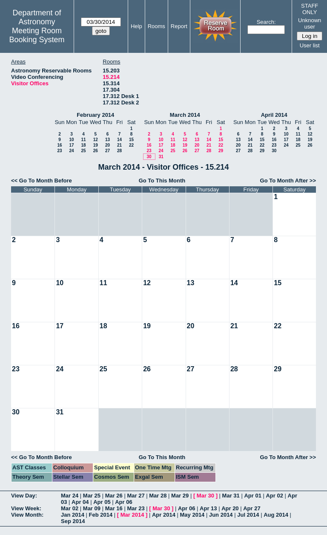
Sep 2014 (73, 521)
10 (71, 139)
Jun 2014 (221, 515)
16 (59, 145)
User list (310, 45)
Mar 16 (114, 508)
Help (136, 26)
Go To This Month (162, 180)
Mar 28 (157, 495)
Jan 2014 (72, 515)
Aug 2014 (276, 515)
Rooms (156, 26)
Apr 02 (274, 495)
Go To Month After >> (288, 180)
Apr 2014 (163, 515)
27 (107, 150)
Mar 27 (135, 495)
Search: (266, 22)
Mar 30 (205, 495)
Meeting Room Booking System (36, 35)
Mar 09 (91, 508)
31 (161, 156)
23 (59, 150)
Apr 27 (251, 508)
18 (83, 145)
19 (95, 145)
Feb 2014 (101, 515)
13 (107, 139)
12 (95, 139)
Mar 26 (114, 495)
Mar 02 (69, 508)
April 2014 (274, 115)
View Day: (24, 495)
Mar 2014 (132, 515)
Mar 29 (180, 495)
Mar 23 (135, 508)
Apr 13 (208, 508)
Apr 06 (123, 502)
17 (71, 145)
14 (119, 139)
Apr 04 (80, 502)
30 (148, 156)
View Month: (27, 515)
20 (107, 145)
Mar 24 (69, 495)
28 (119, 150)
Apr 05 (101, 502)
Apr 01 (252, 495)
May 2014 (192, 515)
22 (131, 145)
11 (83, 139)
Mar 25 (91, 495)
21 (119, 145)
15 (131, 139)
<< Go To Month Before (41, 180)
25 (83, 150)
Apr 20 (229, 508)
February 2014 (95, 115)
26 (95, 150)
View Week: (26, 508)
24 (71, 150)
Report (179, 26)
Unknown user (309, 23)
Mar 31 (231, 495)
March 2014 (185, 115)
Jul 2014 (248, 515)
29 (220, 150)
